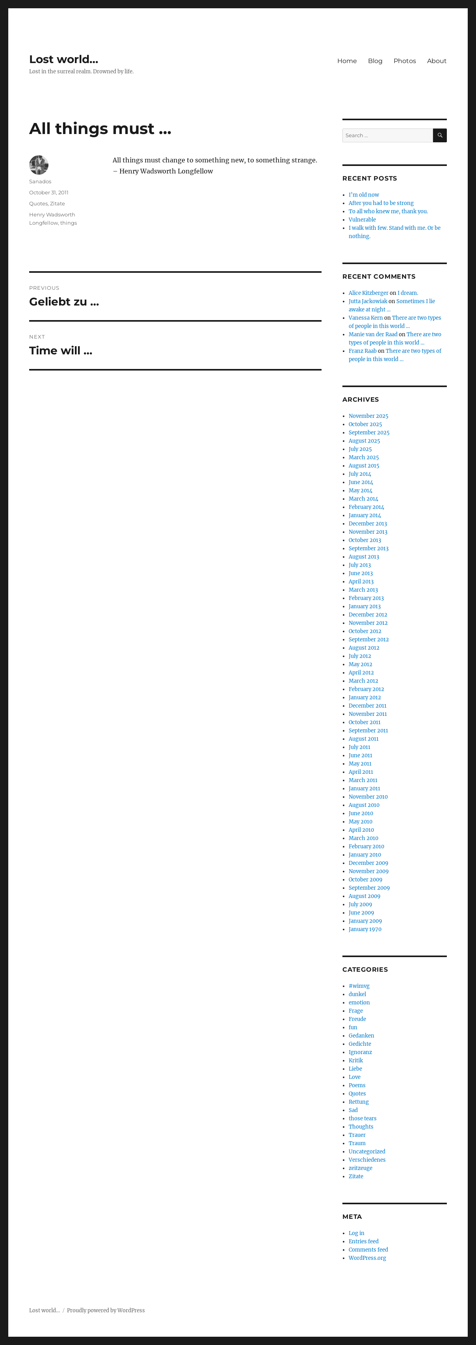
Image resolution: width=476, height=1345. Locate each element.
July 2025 (360, 449)
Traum (357, 1143)
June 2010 (361, 813)
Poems (357, 1085)
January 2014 (365, 515)
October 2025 (365, 424)
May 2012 (360, 664)
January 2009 (365, 921)
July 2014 (360, 474)
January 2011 (364, 788)
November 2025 (369, 416)
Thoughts (361, 1126)
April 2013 (361, 581)
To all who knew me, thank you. (388, 211)
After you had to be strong (381, 203)
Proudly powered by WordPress (106, 1310)
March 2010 (363, 838)
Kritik (356, 1060)
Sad (353, 1110)
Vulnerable (362, 219)
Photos (405, 61)
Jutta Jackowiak (368, 301)
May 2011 (360, 763)
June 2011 (360, 755)
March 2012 (363, 681)
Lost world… (63, 59)
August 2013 (364, 556)
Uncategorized (367, 1151)
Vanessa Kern (366, 318)
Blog (375, 61)
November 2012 (368, 623)
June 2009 (361, 912)
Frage (356, 1011)
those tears (363, 1118)
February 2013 (366, 598)
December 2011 (368, 705)
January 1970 (365, 929)
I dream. (408, 293)
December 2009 (369, 863)
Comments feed (368, 1249)
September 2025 (369, 432)
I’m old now (364, 195)
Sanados (40, 181)
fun (353, 1027)
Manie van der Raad (373, 334)
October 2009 (366, 879)
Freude (357, 1019)
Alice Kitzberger (369, 293)
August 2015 (364, 465)
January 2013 (365, 606)
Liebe (355, 1069)
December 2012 (368, 614)
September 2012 (369, 639)
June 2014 (361, 482)
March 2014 (363, 499)
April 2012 (361, 672)
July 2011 (359, 747)
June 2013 (361, 573)
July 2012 (360, 656)
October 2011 (365, 722)
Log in (356, 1233)
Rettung (359, 1102)
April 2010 (361, 830)
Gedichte (360, 1044)
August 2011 (364, 739)
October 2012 (365, 631)
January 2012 (365, 697)
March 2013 (363, 590)
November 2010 (368, 797)
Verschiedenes (367, 1160)
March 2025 (364, 457)
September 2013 (369, 548)
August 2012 (364, 648)
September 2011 (368, 730)
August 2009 (365, 896)
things (68, 223)
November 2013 (368, 532)
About (437, 61)
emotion (359, 1002)
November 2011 (368, 714)
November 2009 (369, 871)
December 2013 (368, 523)
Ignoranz (360, 1052)
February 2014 (366, 507)
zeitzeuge (360, 1168)
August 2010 (364, 805)
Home (347, 61)
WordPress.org (367, 1258)
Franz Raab (363, 351)
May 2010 (360, 821)
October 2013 (365, 540)
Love (355, 1077)
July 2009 (360, 904)
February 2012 (366, 689)
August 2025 (364, 441)
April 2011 (361, 772)
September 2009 (369, 888)
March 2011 (363, 780)
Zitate (57, 203)
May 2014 (360, 490)
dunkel (357, 994)
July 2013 (360, 565)
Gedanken (361, 1035)
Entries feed (364, 1241)
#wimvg (359, 986)
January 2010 (365, 854)
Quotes (38, 203)
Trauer (357, 1135)
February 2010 (366, 846)
